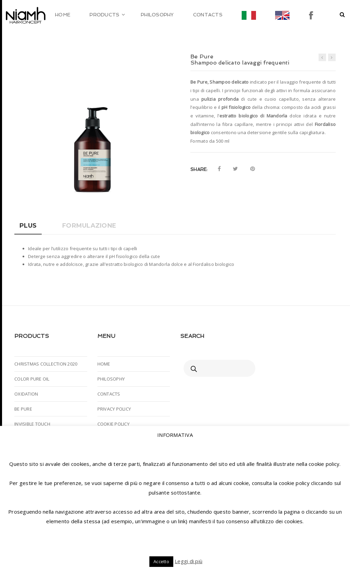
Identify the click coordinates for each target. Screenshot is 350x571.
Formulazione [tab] (89, 225)
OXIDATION (26, 394)
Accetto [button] (161, 561)
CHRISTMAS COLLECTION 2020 (45, 364)
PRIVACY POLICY (114, 409)
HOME (103, 364)
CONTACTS (108, 394)
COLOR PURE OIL (32, 379)
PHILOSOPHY (111, 379)
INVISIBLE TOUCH (32, 424)
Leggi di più (188, 561)
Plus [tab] (28, 225)
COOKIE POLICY (113, 424)
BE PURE (23, 409)
